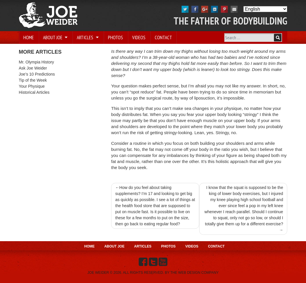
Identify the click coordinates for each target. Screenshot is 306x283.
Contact (163, 37)
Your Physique (32, 86)
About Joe (53, 37)
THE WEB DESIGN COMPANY (194, 273)
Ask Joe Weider (33, 68)
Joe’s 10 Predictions (37, 74)
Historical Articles (34, 92)
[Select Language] (265, 9)
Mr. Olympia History (36, 62)
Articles (85, 37)
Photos (115, 37)
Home (28, 37)
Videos (138, 37)
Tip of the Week (33, 80)
